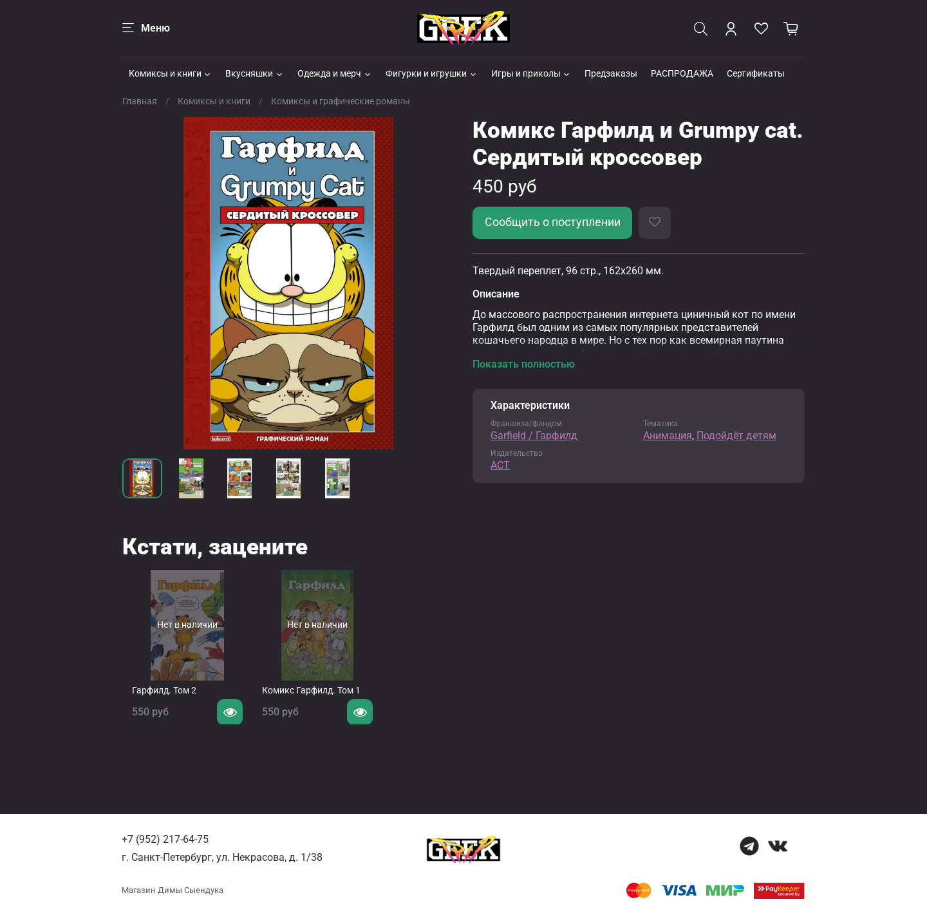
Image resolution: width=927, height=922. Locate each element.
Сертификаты (756, 73)
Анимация (667, 435)
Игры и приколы (531, 73)
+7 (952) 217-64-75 (165, 839)
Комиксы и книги (170, 73)
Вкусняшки (254, 73)
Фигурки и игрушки (432, 73)
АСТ (500, 465)
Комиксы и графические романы (340, 101)
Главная (139, 101)
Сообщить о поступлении (553, 222)
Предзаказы (611, 73)
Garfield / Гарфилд (534, 435)
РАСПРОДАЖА (682, 73)
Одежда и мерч (334, 73)
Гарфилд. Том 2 (154, 700)
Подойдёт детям (736, 435)
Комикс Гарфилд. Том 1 (312, 700)
